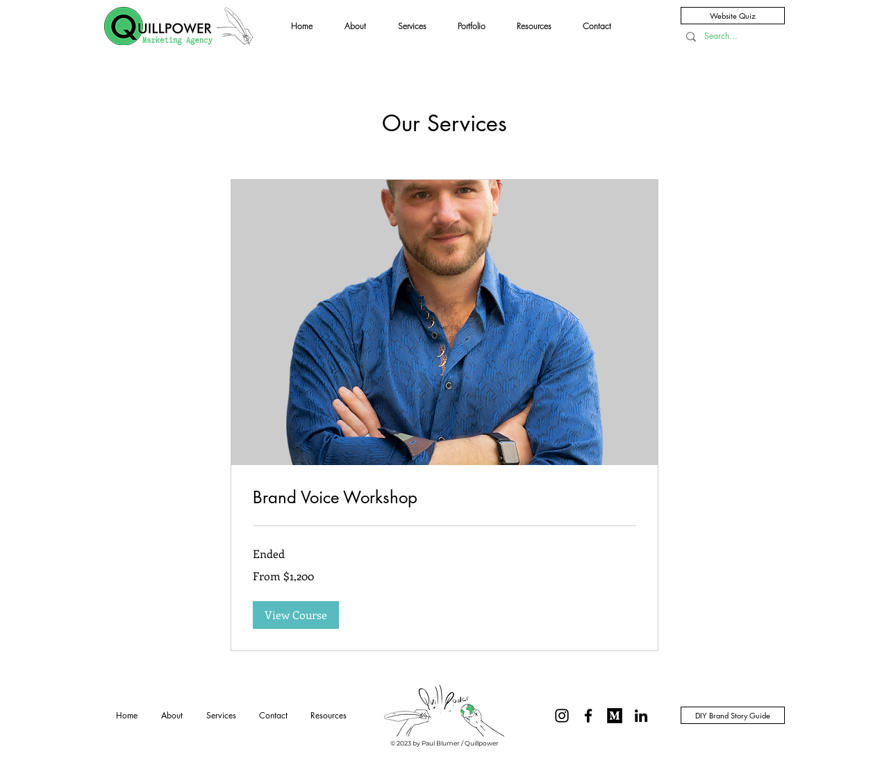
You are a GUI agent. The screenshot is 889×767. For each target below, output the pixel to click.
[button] (296, 615)
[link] (444, 498)
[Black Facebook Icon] (588, 716)
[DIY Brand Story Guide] (733, 715)
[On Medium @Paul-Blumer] (615, 716)
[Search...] (728, 36)
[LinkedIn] (641, 716)
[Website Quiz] (733, 15)
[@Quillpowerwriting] (562, 716)
